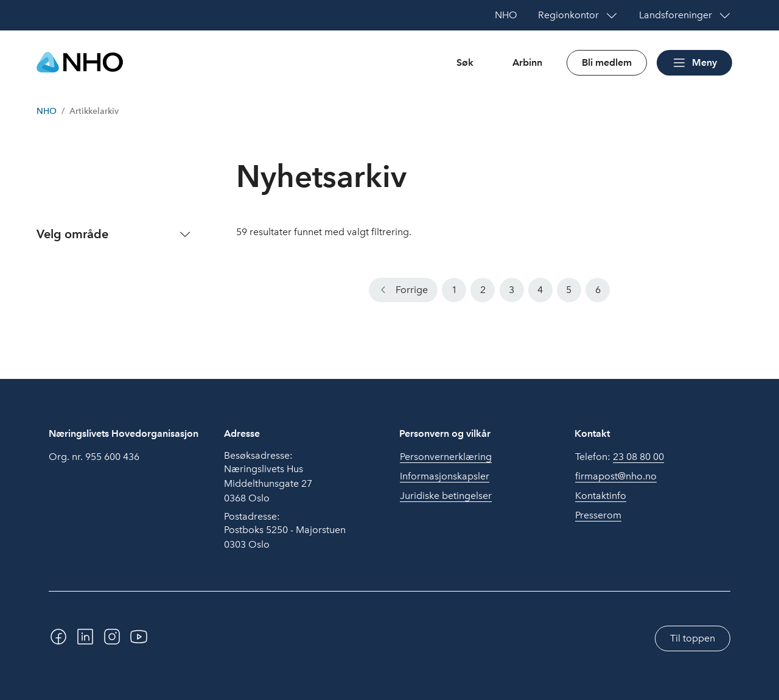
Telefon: (619, 457)
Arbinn (527, 62)
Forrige (412, 289)
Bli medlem (607, 62)
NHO (47, 111)
